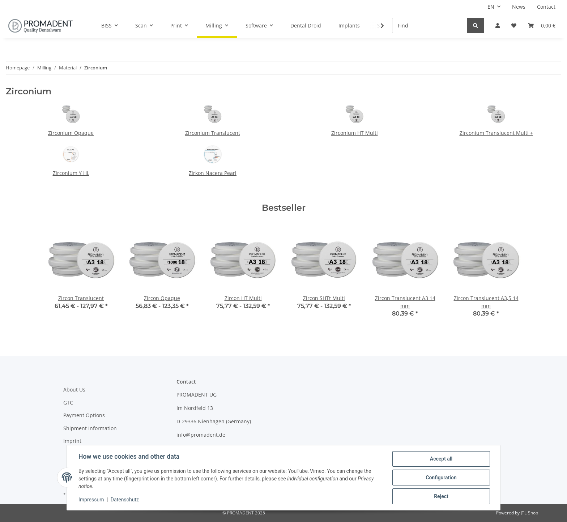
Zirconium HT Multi (354, 132)
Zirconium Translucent (212, 132)
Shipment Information (90, 428)
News (518, 6)
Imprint (72, 440)
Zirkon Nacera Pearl (212, 173)
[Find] (430, 25)
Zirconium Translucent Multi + (496, 132)
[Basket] (541, 25)
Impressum (91, 499)
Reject (441, 496)
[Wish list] (514, 25)
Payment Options (84, 415)
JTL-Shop (529, 513)
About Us (74, 389)
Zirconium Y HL (71, 173)
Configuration (441, 477)
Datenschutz (125, 499)
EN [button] (490, 6)
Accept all (441, 459)
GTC (68, 402)
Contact (546, 6)
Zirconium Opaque (71, 132)
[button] (498, 25)
